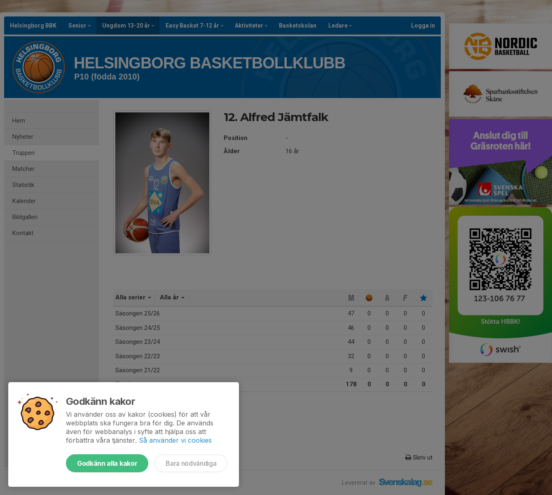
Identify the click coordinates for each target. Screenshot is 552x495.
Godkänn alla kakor (107, 463)
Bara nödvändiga (191, 463)
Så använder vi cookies (175, 440)
